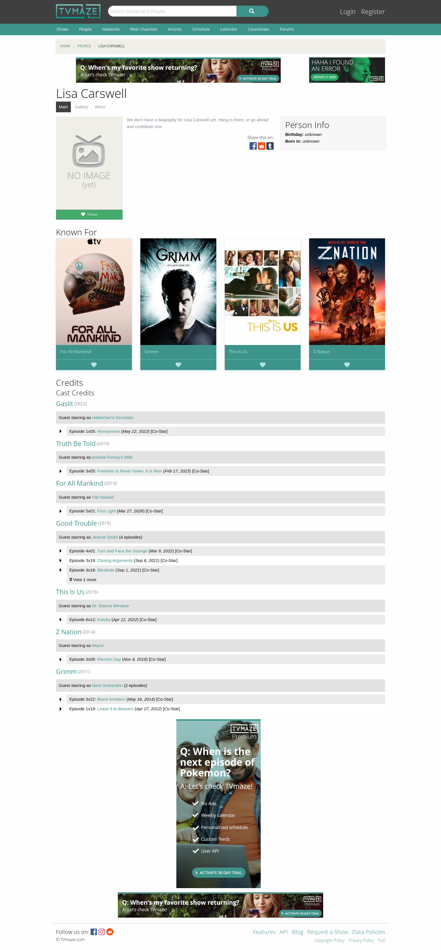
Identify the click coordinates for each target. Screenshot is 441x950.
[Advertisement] (178, 70)
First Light (106, 510)
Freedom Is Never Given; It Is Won (129, 471)
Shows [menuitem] (63, 29)
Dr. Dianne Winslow (110, 605)
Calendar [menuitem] (228, 29)
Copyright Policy (329, 940)
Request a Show (327, 932)
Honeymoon (108, 431)
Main (63, 106)
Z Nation (321, 351)
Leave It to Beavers (115, 708)
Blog (297, 932)
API (284, 932)
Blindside (105, 570)
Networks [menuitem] (111, 29)
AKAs (100, 106)
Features (264, 932)
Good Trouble (76, 523)
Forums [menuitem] (287, 29)
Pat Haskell (102, 497)
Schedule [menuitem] (201, 29)
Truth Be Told (76, 443)
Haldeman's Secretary (112, 417)
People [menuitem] (85, 29)
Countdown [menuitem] (258, 29)
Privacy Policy (361, 940)
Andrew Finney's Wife (112, 457)
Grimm (151, 351)
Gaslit (64, 403)
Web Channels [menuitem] (144, 29)
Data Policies (368, 932)
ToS (381, 940)
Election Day (109, 659)
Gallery (81, 106)
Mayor (98, 645)
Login (348, 11)
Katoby (104, 619)
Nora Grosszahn (107, 685)
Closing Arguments (115, 560)
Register (373, 11)
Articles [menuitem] (175, 29)
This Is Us (238, 351)
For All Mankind (75, 351)
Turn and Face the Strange (122, 550)
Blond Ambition (111, 699)
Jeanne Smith (105, 537)
